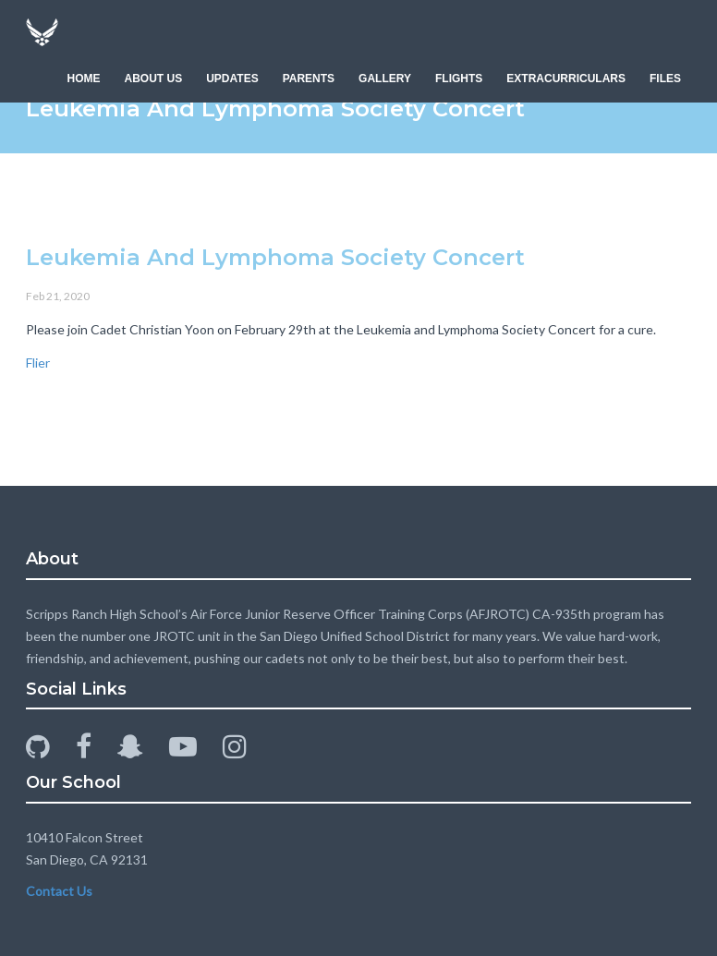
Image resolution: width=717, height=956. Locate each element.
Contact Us (59, 891)
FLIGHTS (458, 78)
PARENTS (308, 78)
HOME (84, 78)
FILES (665, 78)
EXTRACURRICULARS (566, 78)
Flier (38, 362)
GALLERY (384, 78)
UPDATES (232, 78)
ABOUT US (154, 78)
